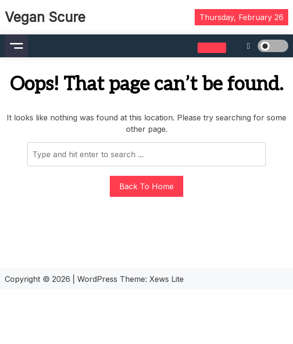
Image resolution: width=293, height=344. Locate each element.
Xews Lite (166, 279)
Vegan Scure (45, 17)
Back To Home (146, 186)
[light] (259, 46)
